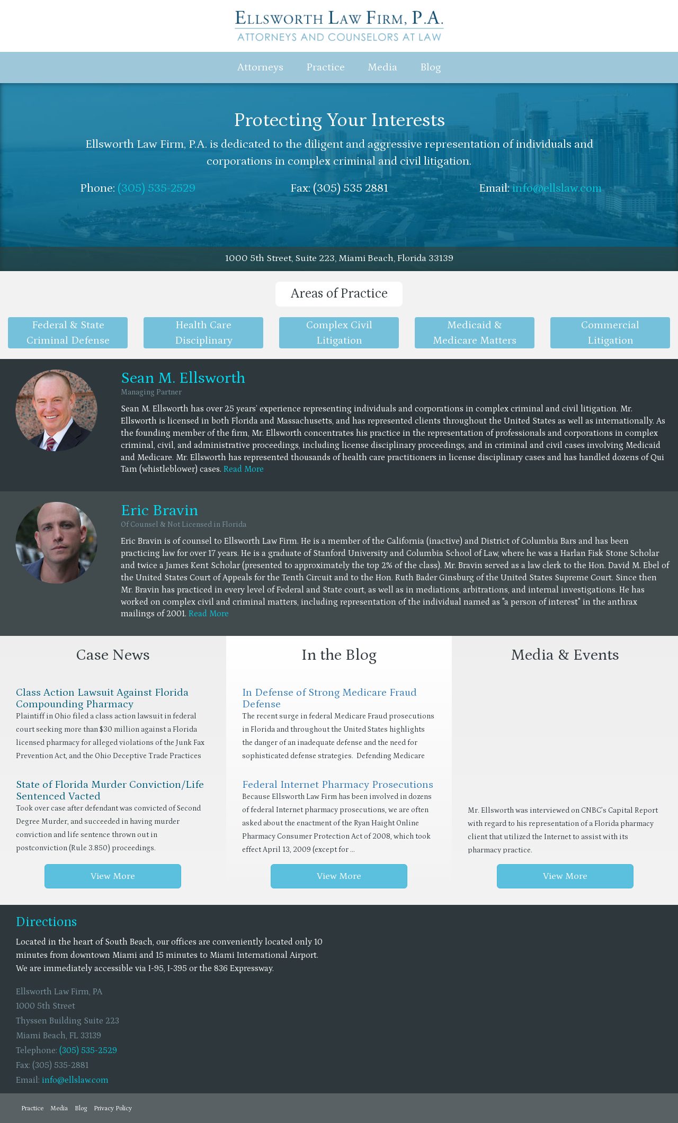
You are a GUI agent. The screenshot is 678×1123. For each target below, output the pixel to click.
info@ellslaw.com (557, 188)
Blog (430, 67)
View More (113, 876)
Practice (325, 67)
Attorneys (260, 67)
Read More (244, 469)
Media (382, 67)
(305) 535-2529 (156, 188)
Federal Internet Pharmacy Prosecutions (337, 784)
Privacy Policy (113, 1108)
